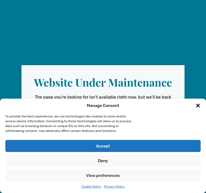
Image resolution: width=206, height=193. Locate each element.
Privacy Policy (114, 186)
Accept (103, 146)
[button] (198, 105)
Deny (103, 160)
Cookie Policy (91, 186)
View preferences (103, 175)
